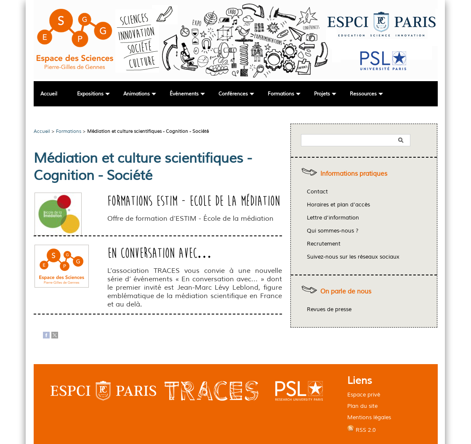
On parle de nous (345, 292)
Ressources (363, 94)
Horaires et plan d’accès (338, 204)
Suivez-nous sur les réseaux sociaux (353, 257)
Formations (281, 94)
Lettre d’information (333, 217)
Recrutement (324, 243)
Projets (322, 94)
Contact (317, 191)
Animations (136, 94)
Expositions (90, 94)
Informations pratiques (353, 174)
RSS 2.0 (361, 429)
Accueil (48, 94)
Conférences (233, 94)
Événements (184, 94)
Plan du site (362, 406)
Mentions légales (369, 417)
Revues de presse (329, 309)
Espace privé (363, 394)
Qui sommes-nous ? (333, 230)
